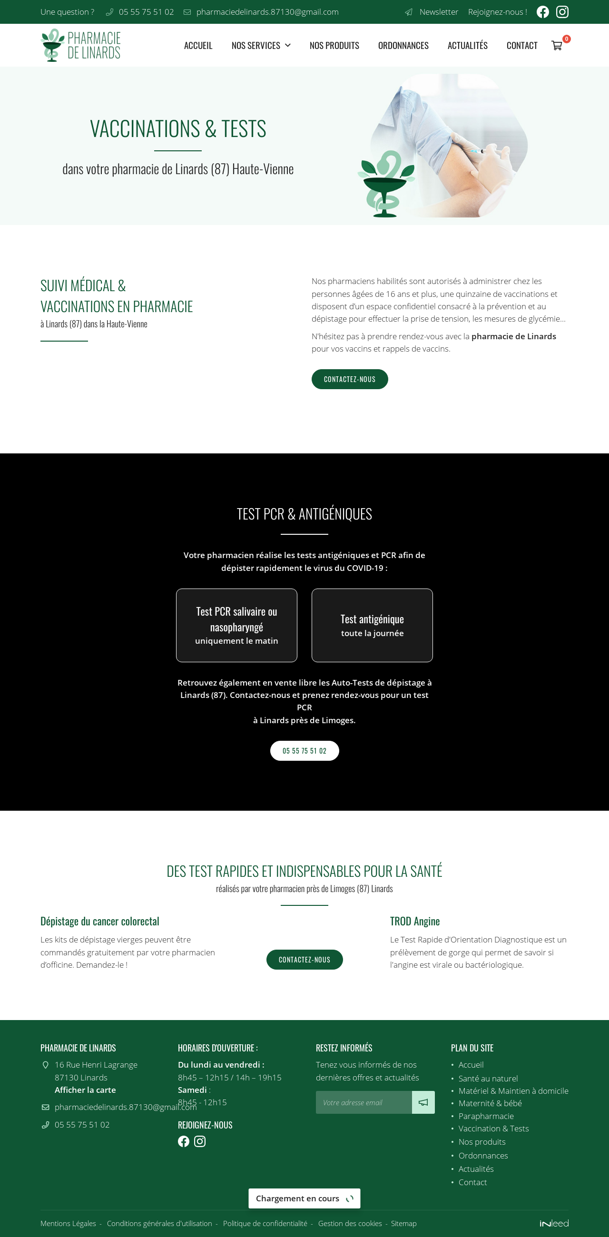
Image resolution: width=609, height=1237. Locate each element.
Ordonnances (403, 45)
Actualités (468, 45)
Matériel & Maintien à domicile (514, 1090)
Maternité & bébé (490, 1103)
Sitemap (404, 1223)
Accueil (198, 45)
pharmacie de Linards (513, 336)
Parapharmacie (486, 1115)
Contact (522, 45)
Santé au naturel (488, 1078)
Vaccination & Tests (494, 1128)
